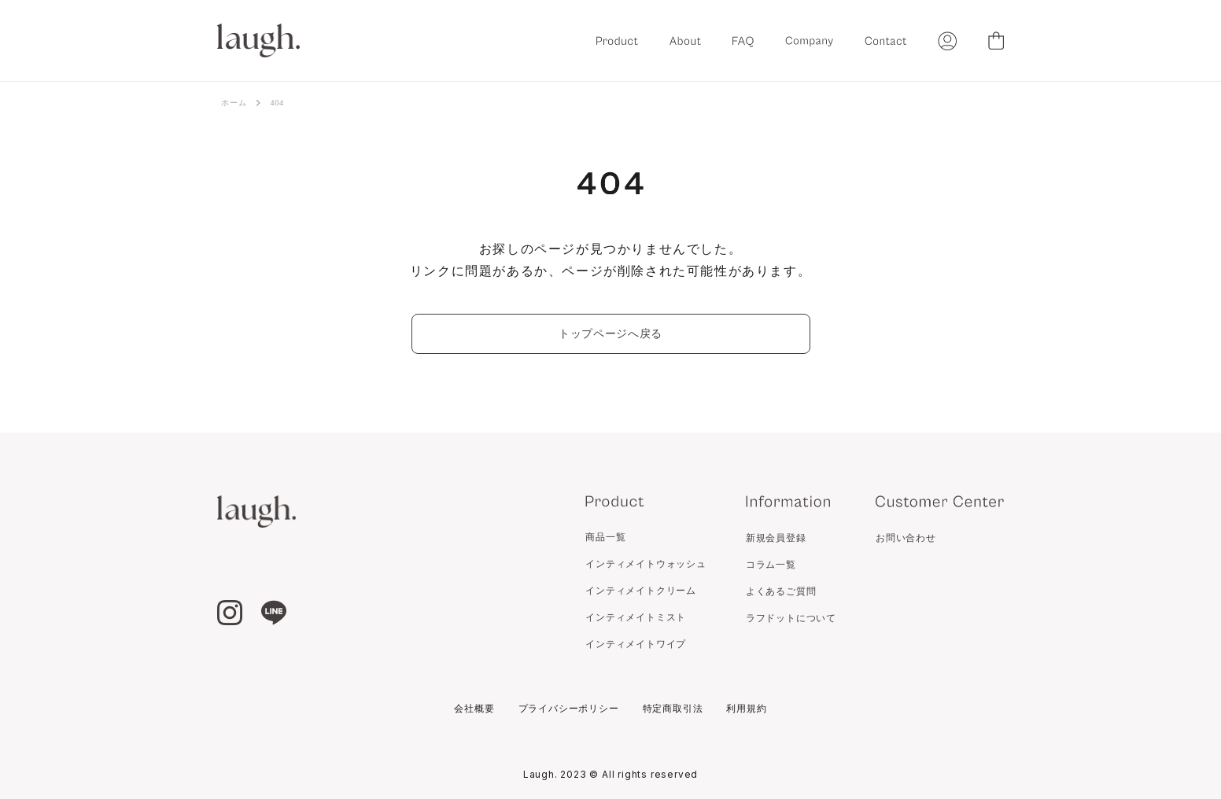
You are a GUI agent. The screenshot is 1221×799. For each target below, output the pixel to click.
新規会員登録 (776, 537)
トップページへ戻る (610, 334)
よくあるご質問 (781, 591)
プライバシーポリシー (568, 708)
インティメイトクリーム (640, 590)
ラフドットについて (791, 618)
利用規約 (746, 708)
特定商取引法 (673, 708)
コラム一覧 (771, 564)
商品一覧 (605, 537)
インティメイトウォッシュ (645, 563)
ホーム (233, 102)
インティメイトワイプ (635, 644)
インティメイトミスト (635, 617)
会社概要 (474, 708)
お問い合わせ (906, 537)
